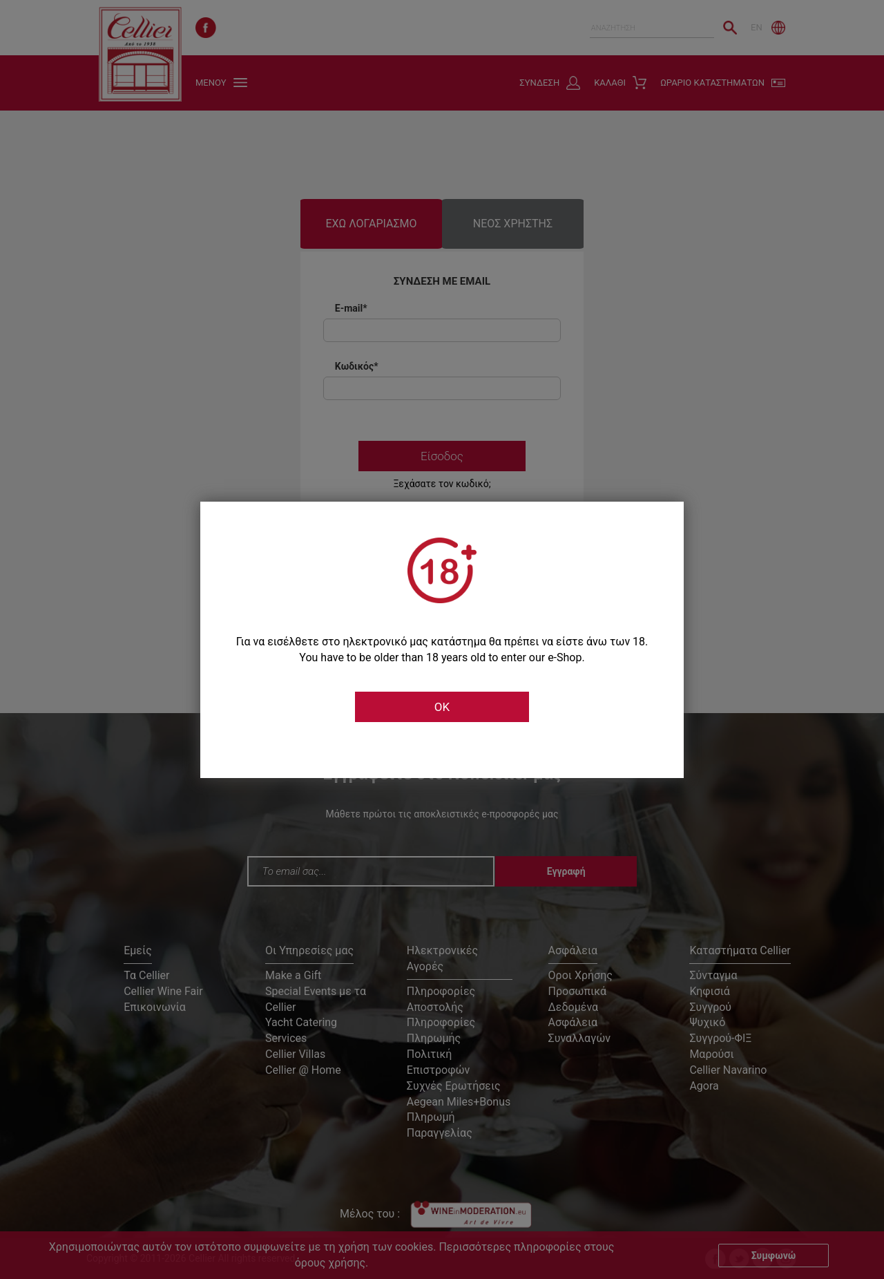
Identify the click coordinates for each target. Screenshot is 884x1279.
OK (442, 707)
